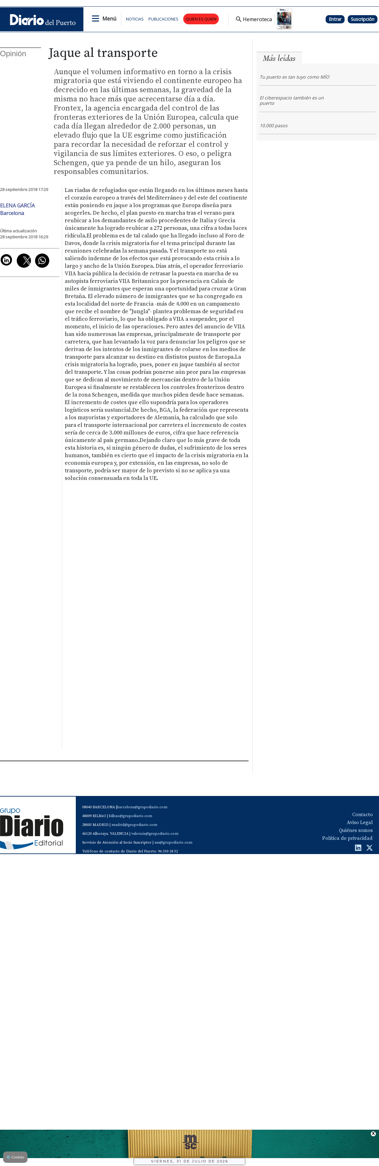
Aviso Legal (360, 822)
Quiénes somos (356, 830)
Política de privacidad (347, 838)
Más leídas (279, 58)
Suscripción (362, 19)
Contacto (362, 814)
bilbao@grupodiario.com (130, 816)
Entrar (335, 19)
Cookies (15, 1157)
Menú (109, 18)
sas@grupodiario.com (173, 842)
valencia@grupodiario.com (154, 833)
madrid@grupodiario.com (134, 824)
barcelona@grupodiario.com (142, 807)
